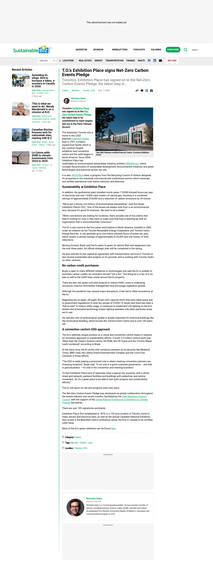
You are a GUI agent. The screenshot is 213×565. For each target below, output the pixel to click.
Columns (156, 49)
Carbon (65, 90)
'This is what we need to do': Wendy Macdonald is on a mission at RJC (43, 108)
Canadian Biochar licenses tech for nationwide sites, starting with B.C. (42, 134)
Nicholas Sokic (78, 98)
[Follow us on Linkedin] (156, 60)
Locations (66, 60)
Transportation (114, 60)
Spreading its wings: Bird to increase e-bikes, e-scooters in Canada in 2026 (43, 80)
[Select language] (47, 60)
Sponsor (98, 49)
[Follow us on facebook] (150, 60)
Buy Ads (172, 60)
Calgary (41, 145)
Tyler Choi (36, 90)
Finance (130, 60)
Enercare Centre (80, 138)
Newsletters (120, 49)
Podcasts (139, 49)
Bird (33, 93)
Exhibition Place (80, 108)
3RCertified (77, 175)
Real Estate (85, 60)
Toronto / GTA (43, 93)
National (42, 168)
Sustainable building (40, 119)
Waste (141, 60)
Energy (99, 60)
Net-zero (75, 90)
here (113, 428)
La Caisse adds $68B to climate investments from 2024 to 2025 (42, 157)
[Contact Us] (162, 60)
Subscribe (173, 49)
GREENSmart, (132, 163)
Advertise (81, 49)
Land (90, 442)
